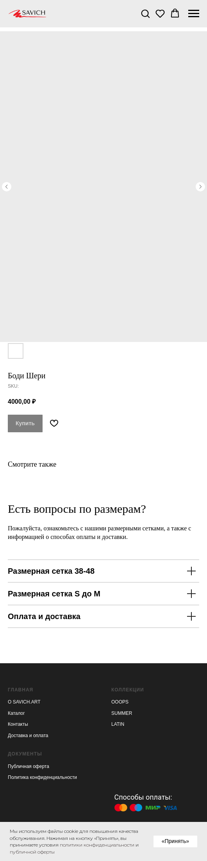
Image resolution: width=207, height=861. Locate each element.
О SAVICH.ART (24, 702)
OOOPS (119, 702)
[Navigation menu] (193, 14)
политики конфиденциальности (97, 845)
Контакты (18, 724)
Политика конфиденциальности (42, 777)
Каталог (16, 713)
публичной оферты (32, 852)
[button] (145, 13)
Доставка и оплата (28, 735)
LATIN (117, 724)
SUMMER (121, 713)
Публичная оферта (28, 766)
